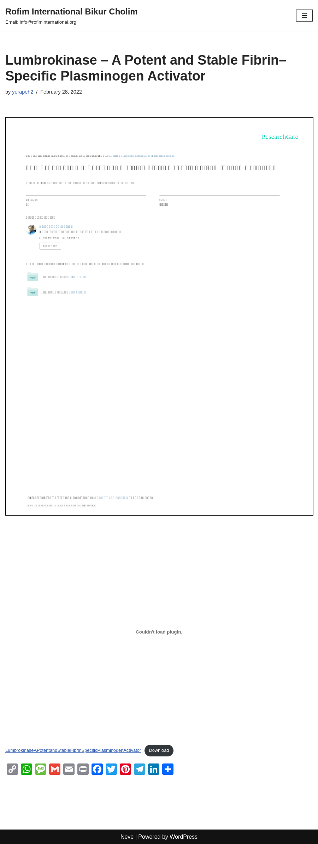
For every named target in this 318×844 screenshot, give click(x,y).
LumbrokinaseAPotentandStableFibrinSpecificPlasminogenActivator (73, 750)
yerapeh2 (22, 92)
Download (159, 750)
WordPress (184, 837)
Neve (127, 837)
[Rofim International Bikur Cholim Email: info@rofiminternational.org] (71, 15)
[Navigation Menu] (304, 16)
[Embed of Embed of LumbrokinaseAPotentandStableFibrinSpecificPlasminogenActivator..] (159, 632)
